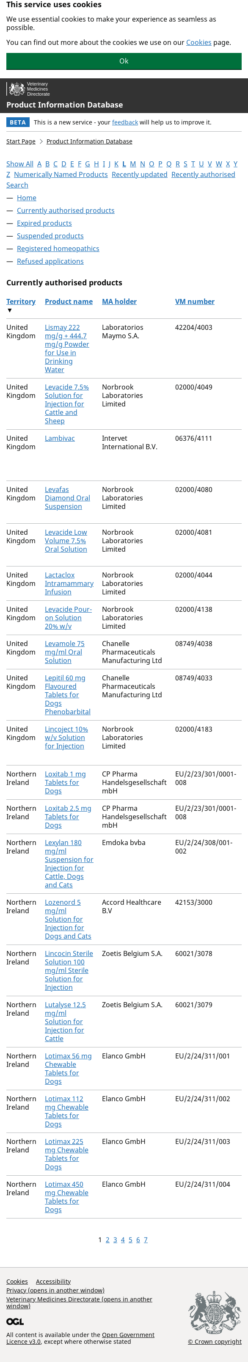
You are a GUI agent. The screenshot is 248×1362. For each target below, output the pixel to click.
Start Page (21, 141)
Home (26, 197)
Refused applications (50, 261)
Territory (21, 301)
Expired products (44, 223)
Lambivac (60, 438)
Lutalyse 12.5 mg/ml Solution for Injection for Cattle (65, 1021)
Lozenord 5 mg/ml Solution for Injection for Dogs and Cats (68, 919)
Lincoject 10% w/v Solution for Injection (66, 737)
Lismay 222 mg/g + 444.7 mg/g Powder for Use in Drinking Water (67, 348)
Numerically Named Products (61, 174)
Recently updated (140, 174)
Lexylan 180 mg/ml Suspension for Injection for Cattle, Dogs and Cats (69, 864)
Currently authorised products (66, 210)
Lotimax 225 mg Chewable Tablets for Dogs (66, 1154)
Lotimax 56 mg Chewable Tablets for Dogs (68, 1068)
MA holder (119, 301)
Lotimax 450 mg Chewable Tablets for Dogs (66, 1197)
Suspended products (50, 236)
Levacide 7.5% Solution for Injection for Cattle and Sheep (67, 403)
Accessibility (53, 1281)
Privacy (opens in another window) (55, 1290)
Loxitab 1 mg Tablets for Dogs (65, 782)
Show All (19, 164)
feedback (125, 122)
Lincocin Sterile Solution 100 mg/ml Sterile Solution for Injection (69, 970)
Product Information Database (64, 104)
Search (17, 185)
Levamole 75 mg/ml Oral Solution (65, 652)
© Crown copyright (215, 1341)
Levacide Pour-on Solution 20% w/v (68, 618)
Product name (69, 301)
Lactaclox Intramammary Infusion (69, 583)
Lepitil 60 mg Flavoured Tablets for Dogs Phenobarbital (68, 694)
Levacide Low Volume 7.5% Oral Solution (66, 541)
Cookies (199, 42)
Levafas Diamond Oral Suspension (67, 498)
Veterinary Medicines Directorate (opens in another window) (79, 1302)
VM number (195, 301)
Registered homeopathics (58, 248)
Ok (124, 61)
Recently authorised (203, 174)
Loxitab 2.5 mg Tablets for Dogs (68, 817)
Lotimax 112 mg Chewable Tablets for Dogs (66, 1111)
